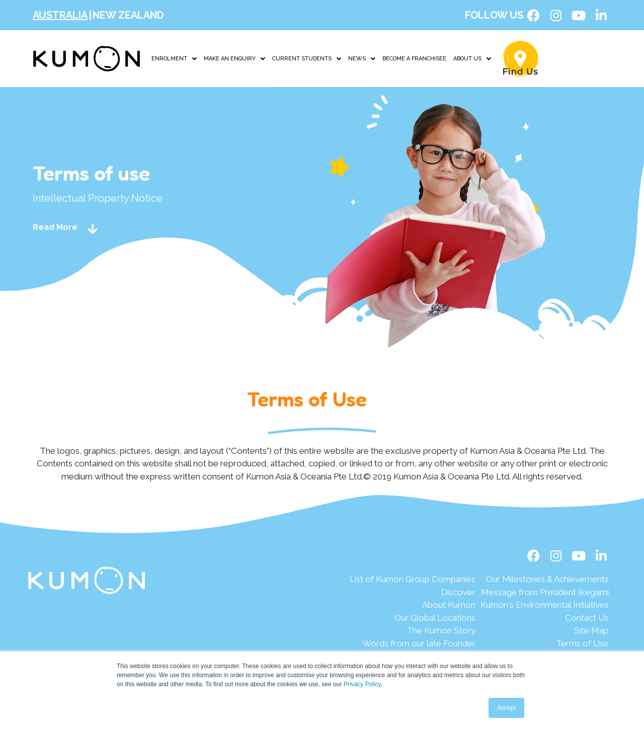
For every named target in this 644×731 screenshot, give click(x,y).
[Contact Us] (544, 618)
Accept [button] (506, 707)
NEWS (361, 58)
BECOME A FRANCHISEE (414, 58)
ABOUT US (472, 58)
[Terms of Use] (544, 644)
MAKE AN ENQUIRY (234, 58)
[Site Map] (544, 630)
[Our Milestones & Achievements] (544, 579)
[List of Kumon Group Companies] (412, 579)
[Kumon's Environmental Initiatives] (544, 605)
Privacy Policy (362, 684)
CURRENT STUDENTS (306, 58)
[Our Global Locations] (412, 618)
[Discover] (412, 592)
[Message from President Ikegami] (544, 592)
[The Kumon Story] (412, 630)
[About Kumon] (412, 605)
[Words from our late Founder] (412, 644)
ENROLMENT (174, 58)
